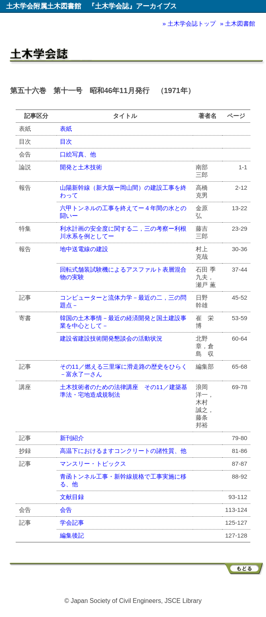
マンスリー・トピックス (93, 463)
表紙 (66, 128)
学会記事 (72, 522)
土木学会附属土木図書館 (43, 6)
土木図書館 (240, 23)
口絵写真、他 (78, 154)
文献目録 (72, 496)
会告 (66, 509)
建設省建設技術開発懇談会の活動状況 (111, 338)
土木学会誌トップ (192, 23)
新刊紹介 (72, 437)
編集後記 (72, 535)
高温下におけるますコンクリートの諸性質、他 (123, 450)
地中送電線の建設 (84, 249)
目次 (66, 141)
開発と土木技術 (81, 167)
